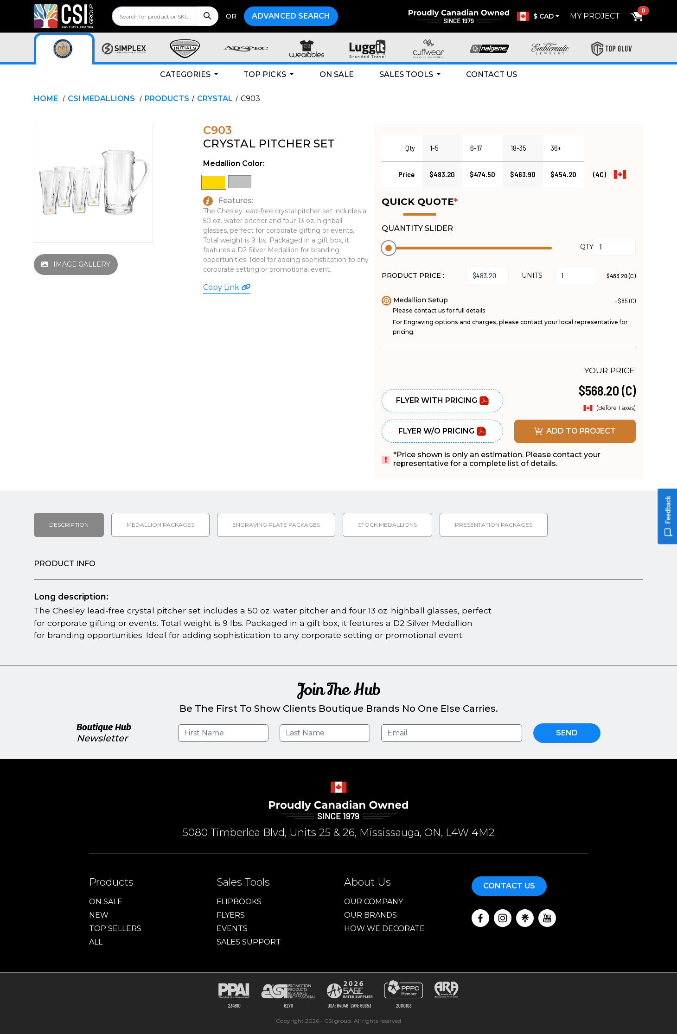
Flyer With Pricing (442, 401)
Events (232, 928)
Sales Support (249, 942)
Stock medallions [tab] (387, 524)
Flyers (231, 915)
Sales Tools (407, 74)
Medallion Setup (415, 300)
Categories (186, 74)
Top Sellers (115, 928)
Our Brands (370, 915)
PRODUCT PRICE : (413, 275)
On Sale (336, 74)
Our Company (373, 901)
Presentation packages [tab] (493, 524)
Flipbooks (239, 901)
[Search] (207, 16)
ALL (95, 942)
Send (567, 732)
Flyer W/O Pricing (442, 431)
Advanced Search (291, 16)
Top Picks (265, 74)
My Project (595, 16)
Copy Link (226, 287)
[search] (165, 16)
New (99, 915)
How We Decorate (384, 928)
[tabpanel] (338, 601)
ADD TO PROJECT (575, 431)
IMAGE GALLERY (75, 264)
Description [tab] (69, 524)
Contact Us (491, 74)
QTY (587, 247)
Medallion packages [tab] (160, 524)
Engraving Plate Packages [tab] (276, 524)
